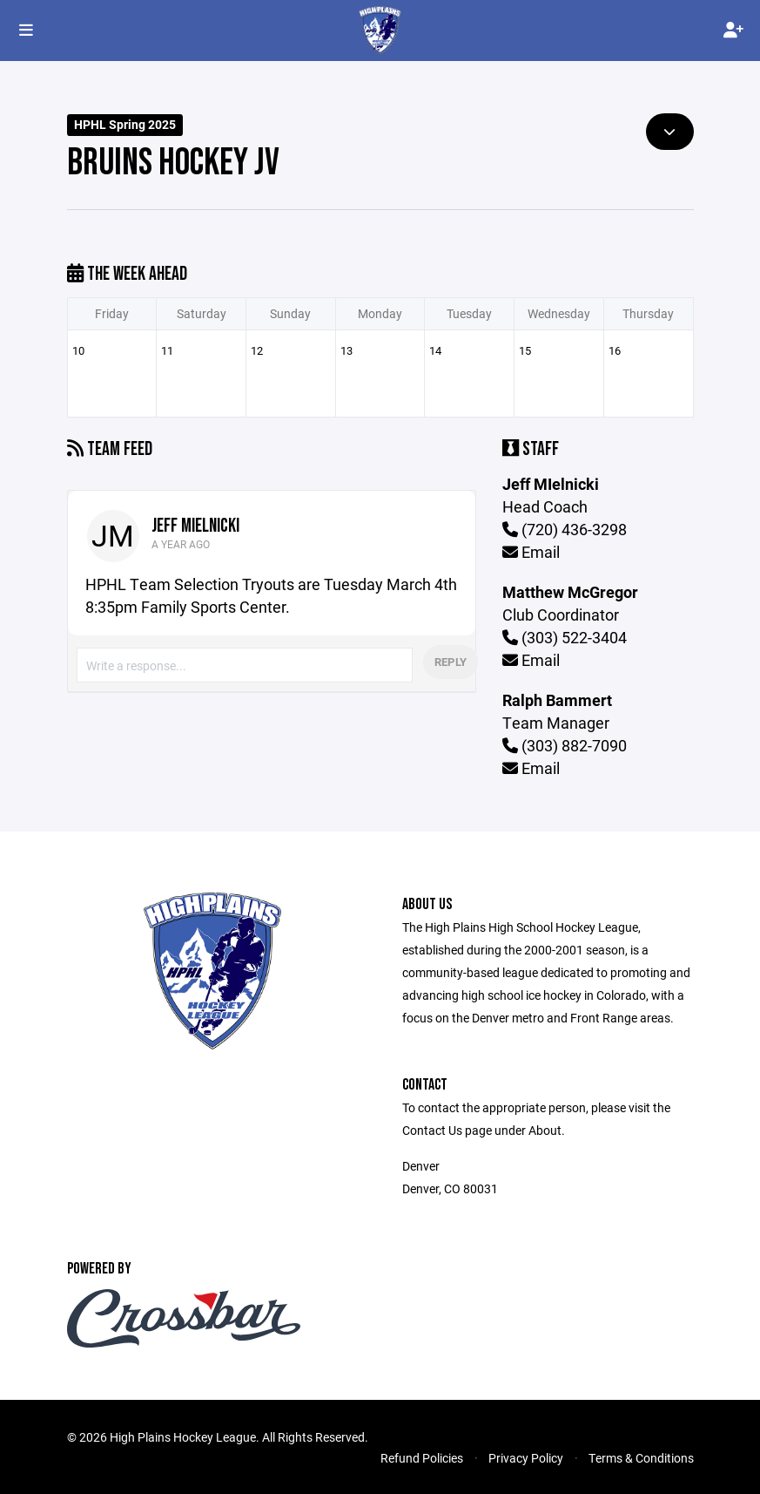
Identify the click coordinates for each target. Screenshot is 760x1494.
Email (531, 551)
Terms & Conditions (641, 1458)
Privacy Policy (525, 1458)
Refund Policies (421, 1458)
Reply (450, 661)
